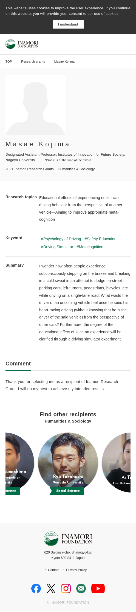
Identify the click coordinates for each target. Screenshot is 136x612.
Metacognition (91, 247)
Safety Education (102, 239)
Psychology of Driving (62, 239)
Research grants (33, 61)
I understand (68, 24)
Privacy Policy (76, 570)
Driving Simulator (58, 247)
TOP (8, 61)
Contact (53, 570)
